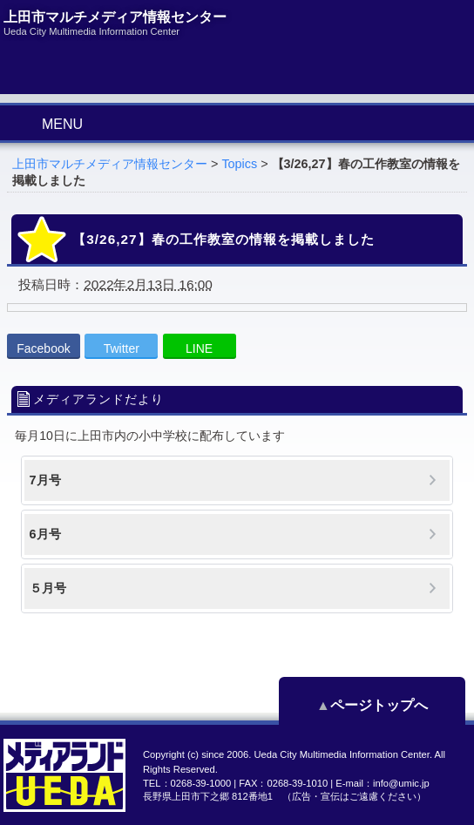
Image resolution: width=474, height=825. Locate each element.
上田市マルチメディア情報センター (109, 164)
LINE (199, 348)
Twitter (121, 348)
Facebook (43, 348)
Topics (239, 164)
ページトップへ (387, 705)
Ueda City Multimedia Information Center (341, 754)
